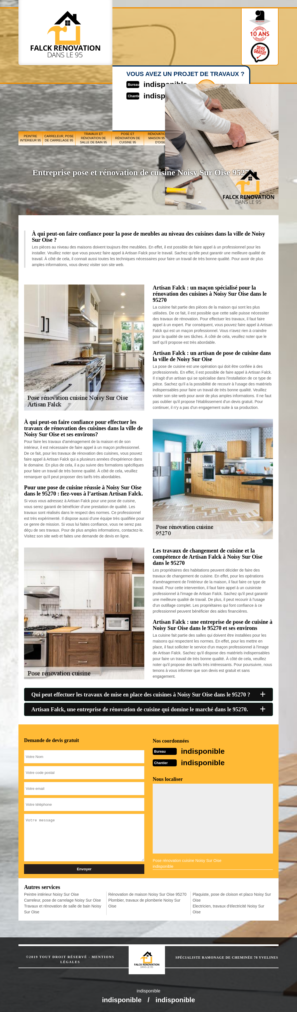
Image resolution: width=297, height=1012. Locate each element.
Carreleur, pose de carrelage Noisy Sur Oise (62, 899)
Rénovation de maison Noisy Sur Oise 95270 (147, 894)
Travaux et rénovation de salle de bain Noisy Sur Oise (62, 908)
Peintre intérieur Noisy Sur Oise (51, 894)
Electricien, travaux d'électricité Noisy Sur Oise (228, 908)
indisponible (205, 750)
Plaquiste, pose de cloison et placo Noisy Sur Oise (232, 897)
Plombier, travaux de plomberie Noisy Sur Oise (144, 902)
